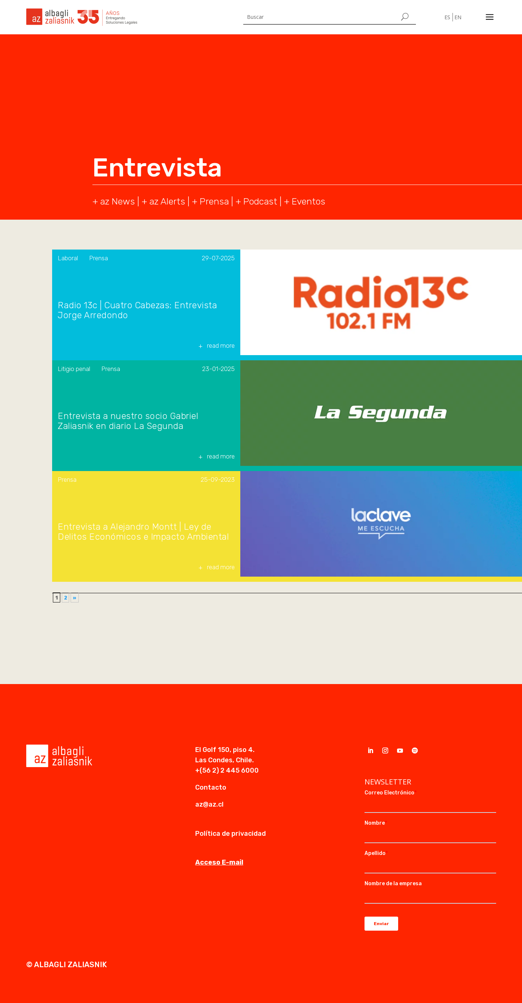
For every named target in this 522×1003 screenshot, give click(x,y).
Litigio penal (74, 368)
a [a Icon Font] (490, 17)
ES (447, 17)
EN (457, 17)
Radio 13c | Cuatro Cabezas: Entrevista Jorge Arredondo (137, 310)
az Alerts (167, 201)
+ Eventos (304, 201)
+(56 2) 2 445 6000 (227, 770)
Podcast (260, 201)
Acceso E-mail (219, 862)
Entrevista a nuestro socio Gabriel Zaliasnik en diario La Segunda (128, 421)
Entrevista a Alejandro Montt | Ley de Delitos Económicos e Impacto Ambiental (143, 532)
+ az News (113, 201)
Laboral (68, 258)
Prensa (214, 201)
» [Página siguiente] (75, 597)
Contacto (210, 787)
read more (221, 345)
